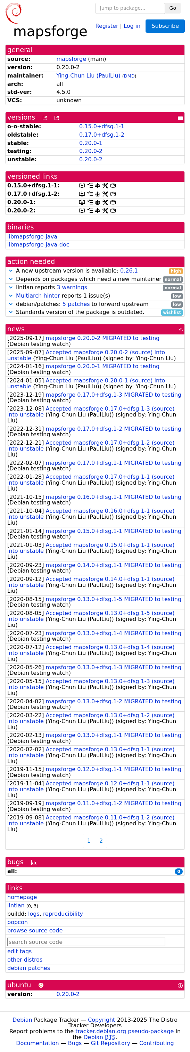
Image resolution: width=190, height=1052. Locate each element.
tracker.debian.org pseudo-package (124, 1031)
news (16, 329)
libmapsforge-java (32, 236)
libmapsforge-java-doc (38, 244)
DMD (129, 76)
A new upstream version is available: (95, 271)
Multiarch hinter (38, 295)
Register (107, 25)
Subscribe (165, 26)
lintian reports (95, 288)
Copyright (101, 1020)
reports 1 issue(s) (95, 296)
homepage (22, 897)
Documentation (37, 1043)
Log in (132, 25)
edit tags (19, 951)
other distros (24, 959)
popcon (17, 922)
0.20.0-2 (90, 151)
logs (34, 914)
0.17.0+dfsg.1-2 (101, 134)
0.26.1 (129, 270)
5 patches (76, 304)
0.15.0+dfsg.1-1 (101, 126)
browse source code (35, 930)
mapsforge (71, 59)
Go (173, 8)
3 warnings (72, 287)
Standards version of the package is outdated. (95, 312)
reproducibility (63, 914)
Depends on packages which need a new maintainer (95, 279)
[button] (11, 270)
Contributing (156, 1043)
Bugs (75, 1043)
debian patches (28, 968)
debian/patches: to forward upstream (95, 304)
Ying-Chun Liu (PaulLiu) (88, 75)
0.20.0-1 (90, 143)
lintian (16, 905)
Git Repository (110, 1043)
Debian (22, 1020)
